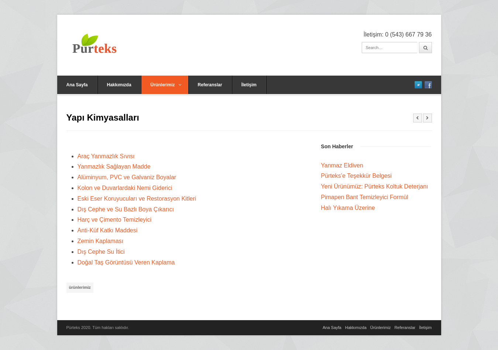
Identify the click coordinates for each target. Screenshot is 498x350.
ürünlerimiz (80, 287)
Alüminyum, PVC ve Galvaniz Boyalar (127, 177)
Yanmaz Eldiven (342, 165)
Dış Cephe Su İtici (101, 252)
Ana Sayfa (77, 84)
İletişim (249, 84)
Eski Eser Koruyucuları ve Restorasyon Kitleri (137, 198)
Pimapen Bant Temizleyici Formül (364, 197)
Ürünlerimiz (166, 84)
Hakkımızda (119, 84)
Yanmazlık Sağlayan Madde (114, 166)
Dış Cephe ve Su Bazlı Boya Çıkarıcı (126, 209)
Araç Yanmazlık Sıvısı (106, 156)
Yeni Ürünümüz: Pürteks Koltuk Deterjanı (374, 186)
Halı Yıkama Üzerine (348, 208)
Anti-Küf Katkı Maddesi (108, 230)
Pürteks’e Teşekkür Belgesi (356, 176)
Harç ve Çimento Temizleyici (115, 219)
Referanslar (210, 84)
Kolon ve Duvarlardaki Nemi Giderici (125, 188)
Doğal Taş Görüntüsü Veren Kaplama (126, 262)
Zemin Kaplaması (101, 241)
